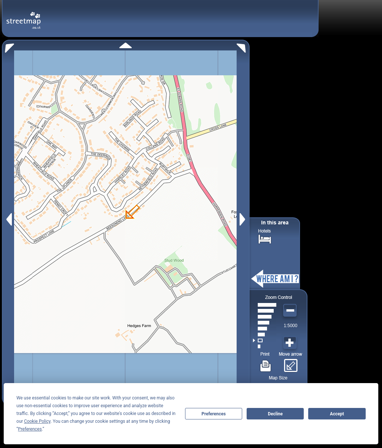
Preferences (213, 413)
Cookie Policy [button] (37, 421)
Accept (337, 413)
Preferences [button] (30, 429)
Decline (275, 413)
